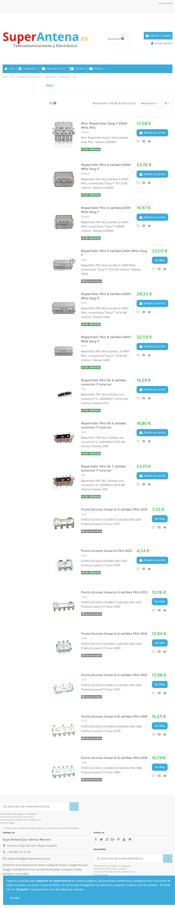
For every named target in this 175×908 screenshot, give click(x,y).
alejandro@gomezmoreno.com (28, 858)
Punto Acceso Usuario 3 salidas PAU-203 (114, 592)
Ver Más (159, 260)
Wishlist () (165, 3)
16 (167, 103)
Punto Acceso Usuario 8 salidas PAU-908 (114, 758)
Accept (14, 898)
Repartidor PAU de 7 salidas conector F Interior (103, 468)
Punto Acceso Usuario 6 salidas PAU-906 (114, 716)
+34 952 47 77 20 (19, 852)
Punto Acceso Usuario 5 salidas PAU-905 (114, 675)
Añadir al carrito (152, 132)
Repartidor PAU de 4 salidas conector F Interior (103, 382)
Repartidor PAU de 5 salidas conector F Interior (103, 425)
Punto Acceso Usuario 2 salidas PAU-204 (114, 509)
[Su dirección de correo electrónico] (34, 806)
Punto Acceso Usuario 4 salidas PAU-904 (114, 633)
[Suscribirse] (74, 806)
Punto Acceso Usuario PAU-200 (106, 551)
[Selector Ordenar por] (149, 103)
